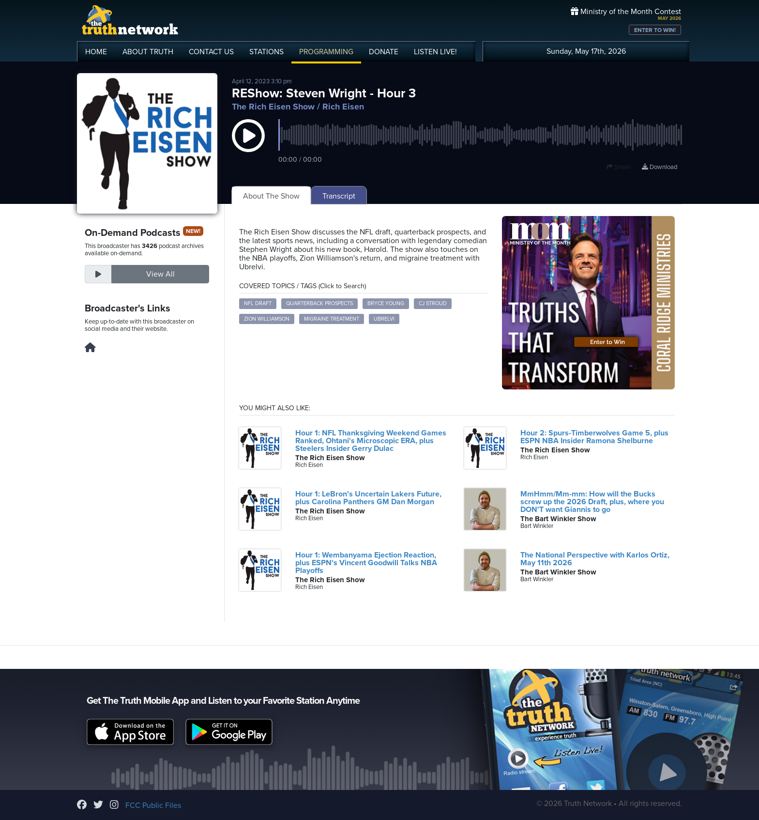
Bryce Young (385, 303)
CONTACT (211, 51)
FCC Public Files (153, 805)
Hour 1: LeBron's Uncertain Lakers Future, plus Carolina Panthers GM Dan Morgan (368, 498)
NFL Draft (258, 303)
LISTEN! (435, 51)
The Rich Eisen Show (273, 106)
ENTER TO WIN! (655, 30)
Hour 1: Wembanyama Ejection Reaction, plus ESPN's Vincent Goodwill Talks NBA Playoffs (366, 562)
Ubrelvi (384, 319)
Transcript (338, 196)
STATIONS (266, 51)
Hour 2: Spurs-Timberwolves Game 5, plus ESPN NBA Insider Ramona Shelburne (594, 437)
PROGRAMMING (326, 51)
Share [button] (618, 167)
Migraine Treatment (331, 319)
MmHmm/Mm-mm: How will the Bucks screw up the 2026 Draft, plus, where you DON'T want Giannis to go (592, 501)
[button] (248, 145)
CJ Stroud (433, 303)
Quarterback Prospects (319, 303)
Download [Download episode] (659, 167)
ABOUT (147, 51)
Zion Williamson (266, 319)
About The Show (271, 196)
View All (160, 274)
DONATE (383, 51)
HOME (96, 51)
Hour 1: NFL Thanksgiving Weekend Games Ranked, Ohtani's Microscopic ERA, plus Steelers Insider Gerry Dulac (370, 440)
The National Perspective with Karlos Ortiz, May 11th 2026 (594, 559)
